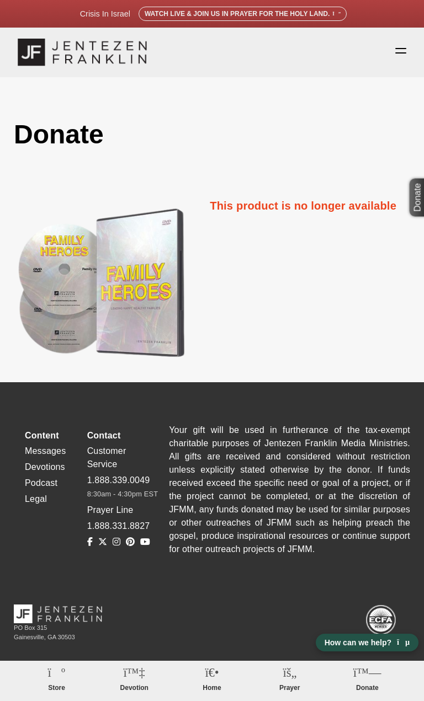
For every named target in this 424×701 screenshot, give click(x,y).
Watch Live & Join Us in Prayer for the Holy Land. (243, 14)
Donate (367, 688)
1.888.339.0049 (118, 480)
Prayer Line (110, 510)
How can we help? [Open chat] (367, 642)
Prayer (289, 688)
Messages (45, 451)
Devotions (45, 467)
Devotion (134, 688)
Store (56, 688)
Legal (36, 499)
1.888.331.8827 (118, 526)
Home (212, 688)
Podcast (41, 483)
